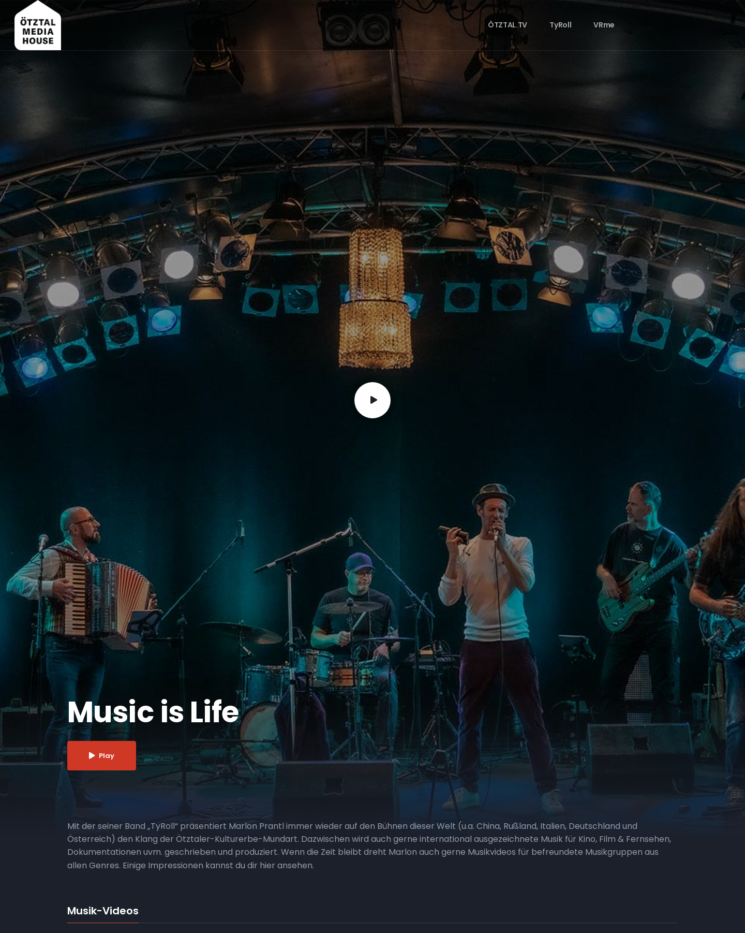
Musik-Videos (103, 911)
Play (101, 756)
